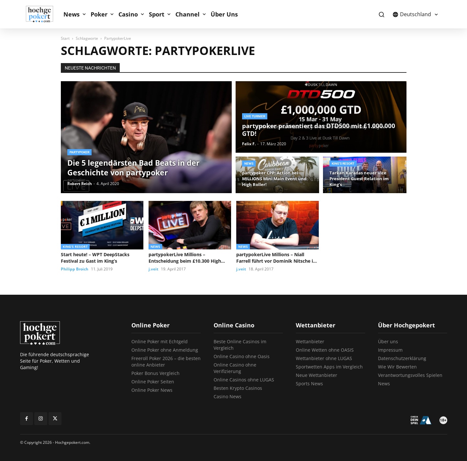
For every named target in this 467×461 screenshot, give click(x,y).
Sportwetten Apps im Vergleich (329, 367)
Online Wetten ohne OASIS (325, 350)
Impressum (390, 350)
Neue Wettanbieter (316, 375)
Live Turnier (254, 116)
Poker (99, 14)
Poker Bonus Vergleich (155, 373)
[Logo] (43, 14)
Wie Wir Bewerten (397, 367)
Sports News (309, 383)
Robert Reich (79, 183)
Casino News (227, 396)
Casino (128, 14)
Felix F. (249, 144)
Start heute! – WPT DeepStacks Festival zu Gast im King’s (95, 257)
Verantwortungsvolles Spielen (410, 375)
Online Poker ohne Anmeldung (164, 350)
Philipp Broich (74, 269)
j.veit (153, 269)
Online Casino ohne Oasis (242, 356)
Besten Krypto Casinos (238, 388)
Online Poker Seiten (152, 382)
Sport (156, 14)
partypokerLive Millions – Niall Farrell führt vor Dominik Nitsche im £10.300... (276, 257)
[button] (382, 14)
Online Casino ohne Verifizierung (235, 368)
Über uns (388, 341)
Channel (187, 14)
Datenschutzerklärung (402, 358)
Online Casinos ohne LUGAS (244, 380)
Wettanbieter (310, 341)
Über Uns (224, 14)
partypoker (79, 152)
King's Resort (343, 163)
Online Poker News (151, 390)
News (71, 14)
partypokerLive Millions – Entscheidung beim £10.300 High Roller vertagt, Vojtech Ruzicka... (185, 257)
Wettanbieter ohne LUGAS (324, 358)
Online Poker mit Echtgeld (159, 341)
